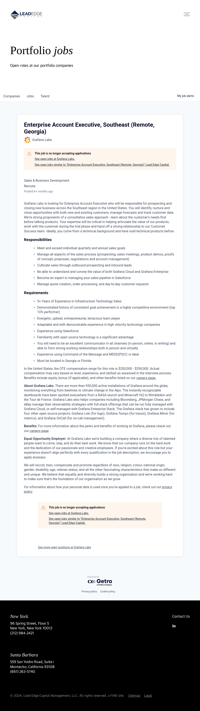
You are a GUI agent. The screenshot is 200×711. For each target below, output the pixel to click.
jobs (30, 96)
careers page (39, 431)
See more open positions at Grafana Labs (64, 547)
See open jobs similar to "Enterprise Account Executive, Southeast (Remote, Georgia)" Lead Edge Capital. (102, 164)
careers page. (146, 378)
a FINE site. (116, 695)
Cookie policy (107, 591)
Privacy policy (89, 591)
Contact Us (181, 616)
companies (11, 96)
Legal (148, 695)
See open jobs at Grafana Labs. (55, 159)
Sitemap (134, 695)
